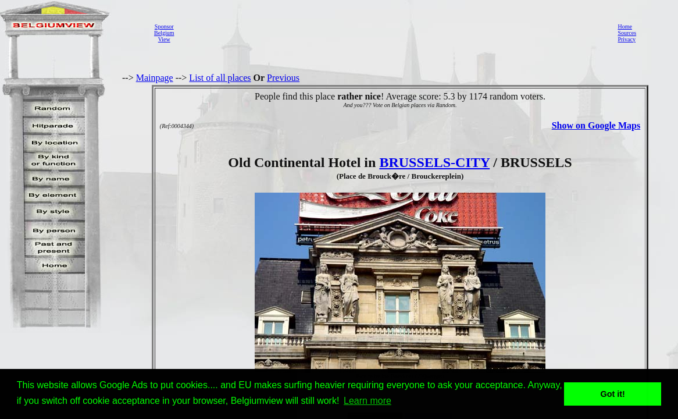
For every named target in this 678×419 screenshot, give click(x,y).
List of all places (220, 78)
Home (624, 26)
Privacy (627, 39)
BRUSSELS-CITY (434, 162)
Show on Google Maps (596, 125)
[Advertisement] (392, 32)
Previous (283, 78)
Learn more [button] (367, 401)
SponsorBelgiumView (164, 32)
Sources (627, 33)
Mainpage (154, 78)
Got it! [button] (613, 394)
